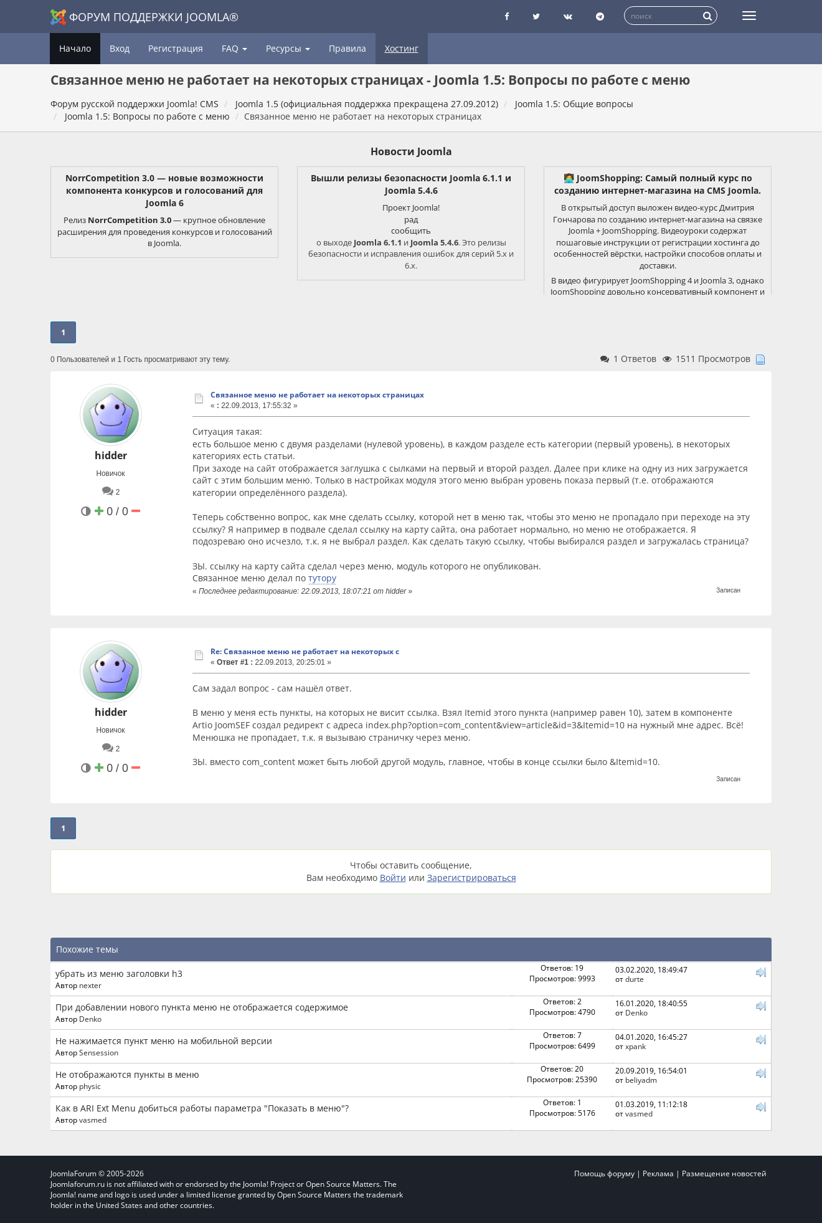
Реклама (658, 1173)
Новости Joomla (411, 151)
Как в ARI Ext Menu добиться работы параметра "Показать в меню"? (202, 1108)
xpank (635, 1046)
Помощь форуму (604, 1173)
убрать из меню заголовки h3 (118, 973)
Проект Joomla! (411, 207)
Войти (393, 877)
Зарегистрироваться (471, 877)
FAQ (234, 48)
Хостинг (401, 48)
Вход (120, 48)
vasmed (92, 1120)
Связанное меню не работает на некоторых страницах (317, 394)
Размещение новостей (724, 1173)
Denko (90, 1019)
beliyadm (641, 1080)
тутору (322, 578)
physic (90, 1086)
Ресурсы (288, 48)
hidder (111, 455)
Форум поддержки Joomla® (144, 17)
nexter (90, 985)
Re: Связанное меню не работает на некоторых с (304, 651)
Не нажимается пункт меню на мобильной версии (163, 1041)
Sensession (98, 1052)
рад (411, 219)
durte (634, 979)
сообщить (411, 230)
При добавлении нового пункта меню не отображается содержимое (201, 1007)
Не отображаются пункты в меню (127, 1074)
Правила (347, 48)
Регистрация (175, 48)
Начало (75, 48)
